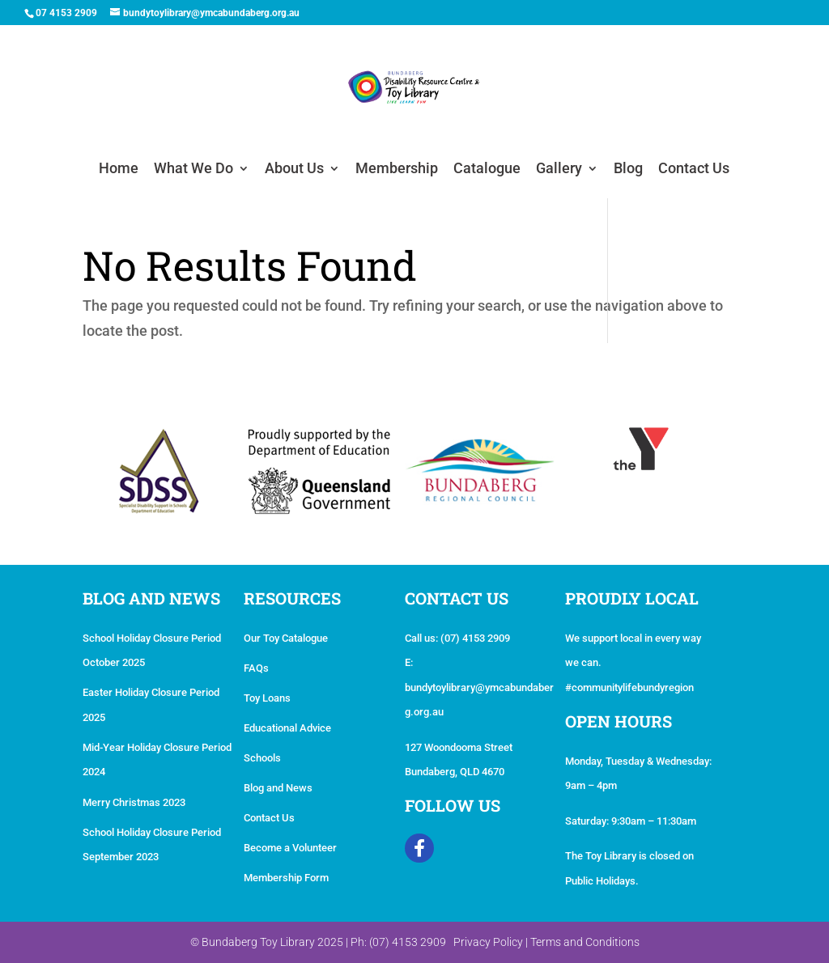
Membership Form (286, 878)
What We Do (193, 169)
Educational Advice (287, 728)
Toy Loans (267, 698)
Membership (396, 169)
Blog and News (278, 788)
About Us (294, 169)
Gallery (559, 169)
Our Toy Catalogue (286, 638)
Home (118, 169)
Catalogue (487, 169)
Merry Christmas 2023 (134, 802)
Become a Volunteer (290, 848)
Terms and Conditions (585, 941)
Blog (628, 169)
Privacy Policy (488, 941)
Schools (262, 758)
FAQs (256, 668)
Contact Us (693, 169)
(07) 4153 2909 (475, 638)
